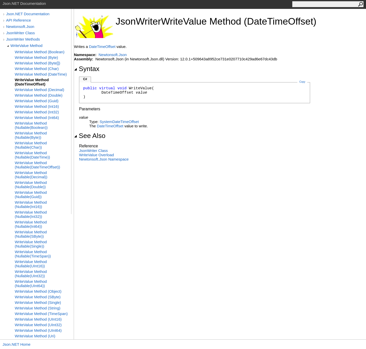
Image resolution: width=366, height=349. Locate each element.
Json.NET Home (16, 344)
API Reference (18, 20)
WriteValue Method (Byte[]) (37, 63)
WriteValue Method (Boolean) (39, 52)
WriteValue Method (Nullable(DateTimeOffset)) (37, 165)
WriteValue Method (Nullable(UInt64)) (31, 283)
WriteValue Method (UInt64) (38, 330)
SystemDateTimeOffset (119, 121)
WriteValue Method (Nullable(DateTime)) (32, 155)
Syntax (86, 69)
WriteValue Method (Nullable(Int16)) (31, 204)
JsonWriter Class (20, 33)
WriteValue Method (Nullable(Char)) (31, 145)
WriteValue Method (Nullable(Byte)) (31, 135)
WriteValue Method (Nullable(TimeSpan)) (33, 254)
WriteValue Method (26, 45)
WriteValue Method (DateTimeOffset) (32, 82)
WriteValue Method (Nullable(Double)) (31, 184)
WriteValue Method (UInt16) (38, 319)
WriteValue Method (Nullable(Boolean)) (31, 125)
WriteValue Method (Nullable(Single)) (31, 244)
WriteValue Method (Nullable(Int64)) (31, 224)
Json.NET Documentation (28, 14)
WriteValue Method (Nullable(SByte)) (31, 234)
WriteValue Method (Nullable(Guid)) (31, 194)
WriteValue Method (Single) (38, 302)
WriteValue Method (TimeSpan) (41, 313)
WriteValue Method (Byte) (36, 57)
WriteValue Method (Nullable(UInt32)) (31, 273)
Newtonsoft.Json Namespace (104, 159)
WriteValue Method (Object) (38, 291)
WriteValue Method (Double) (39, 95)
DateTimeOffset (102, 46)
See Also (89, 135)
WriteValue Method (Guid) (36, 101)
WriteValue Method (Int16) (37, 106)
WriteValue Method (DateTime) (41, 74)
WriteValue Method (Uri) (35, 336)
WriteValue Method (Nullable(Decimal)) (31, 174)
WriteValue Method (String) (37, 308)
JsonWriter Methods (23, 39)
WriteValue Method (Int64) (37, 117)
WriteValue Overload (96, 155)
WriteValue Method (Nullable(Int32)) (31, 214)
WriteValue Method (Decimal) (39, 90)
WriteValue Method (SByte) (37, 297)
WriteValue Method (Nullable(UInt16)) (31, 263)
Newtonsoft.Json (20, 26)
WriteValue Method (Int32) (37, 112)
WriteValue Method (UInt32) (38, 325)
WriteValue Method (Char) (37, 68)
